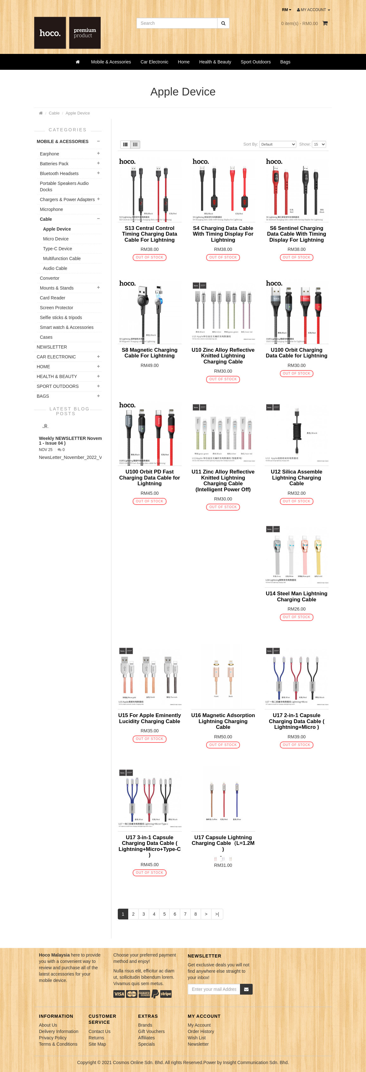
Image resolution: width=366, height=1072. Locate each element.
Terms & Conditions (58, 1044)
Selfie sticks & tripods (61, 317)
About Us (48, 1025)
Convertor (49, 278)
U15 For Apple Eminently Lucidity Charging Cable (149, 718)
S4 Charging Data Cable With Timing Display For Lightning (223, 234)
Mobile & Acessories (111, 61)
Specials (146, 1044)
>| (217, 914)
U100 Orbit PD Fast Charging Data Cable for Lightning (149, 478)
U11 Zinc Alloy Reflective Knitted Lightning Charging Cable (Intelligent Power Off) (223, 480)
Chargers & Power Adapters (67, 199)
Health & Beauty (215, 61)
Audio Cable (55, 268)
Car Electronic (154, 61)
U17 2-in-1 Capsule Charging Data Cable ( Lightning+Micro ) (296, 721)
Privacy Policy (52, 1037)
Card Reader (52, 297)
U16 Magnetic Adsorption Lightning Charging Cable (223, 721)
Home (184, 61)
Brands (145, 1025)
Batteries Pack (54, 163)
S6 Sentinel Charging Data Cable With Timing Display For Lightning (296, 234)
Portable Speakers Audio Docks (64, 186)
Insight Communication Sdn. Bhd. (256, 1062)
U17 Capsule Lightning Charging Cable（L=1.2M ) (223, 843)
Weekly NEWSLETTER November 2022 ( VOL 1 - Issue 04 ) (86, 441)
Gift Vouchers (151, 1031)
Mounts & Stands (57, 288)
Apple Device (78, 113)
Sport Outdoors (256, 61)
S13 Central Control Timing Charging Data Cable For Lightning (149, 234)
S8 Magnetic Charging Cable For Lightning (149, 353)
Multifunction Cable (62, 258)
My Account (199, 1025)
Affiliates (146, 1037)
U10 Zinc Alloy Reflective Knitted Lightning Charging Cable (223, 356)
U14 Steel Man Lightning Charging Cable (296, 596)
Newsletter (198, 1044)
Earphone (49, 153)
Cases (46, 337)
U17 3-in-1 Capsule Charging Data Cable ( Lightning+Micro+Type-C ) (149, 846)
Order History (201, 1031)
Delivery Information (59, 1031)
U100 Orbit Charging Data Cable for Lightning (296, 353)
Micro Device (56, 238)
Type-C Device (57, 248)
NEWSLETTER (52, 347)
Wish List (197, 1037)
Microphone (51, 209)
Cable (54, 113)
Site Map (97, 1044)
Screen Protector (56, 307)
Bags (285, 61)
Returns (96, 1037)
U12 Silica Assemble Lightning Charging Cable (297, 478)
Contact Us (99, 1031)
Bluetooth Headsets (59, 173)
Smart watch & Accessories (67, 327)
